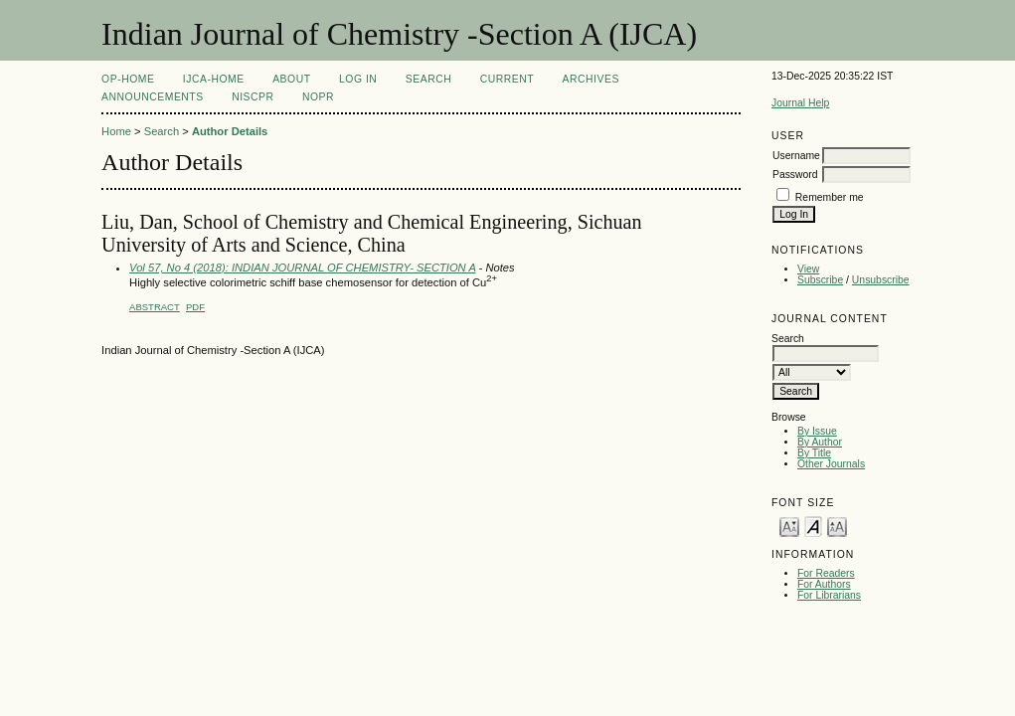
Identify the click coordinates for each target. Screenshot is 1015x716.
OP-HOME (127, 79)
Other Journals (831, 463)
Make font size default (813, 525)
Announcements (152, 96)
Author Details (229, 131)
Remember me (829, 197)
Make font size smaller (789, 525)
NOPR (318, 96)
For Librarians (829, 595)
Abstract (154, 306)
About (291, 79)
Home (116, 131)
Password (795, 174)
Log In (358, 79)
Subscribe (820, 279)
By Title (814, 453)
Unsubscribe (881, 279)
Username (796, 155)
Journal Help (800, 102)
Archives (591, 79)
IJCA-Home (214, 79)
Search (428, 79)
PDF (195, 306)
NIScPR (252, 96)
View (808, 269)
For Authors (824, 584)
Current (507, 79)
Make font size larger (837, 525)
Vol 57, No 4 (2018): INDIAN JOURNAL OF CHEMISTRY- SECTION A (302, 267)
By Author (819, 442)
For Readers (826, 573)
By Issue (817, 431)
